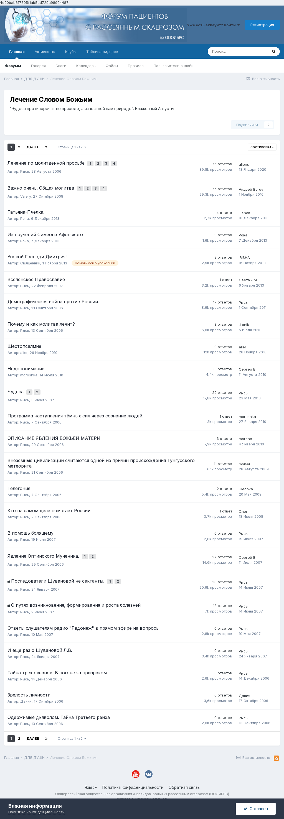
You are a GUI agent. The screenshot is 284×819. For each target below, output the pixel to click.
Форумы (13, 65)
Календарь (86, 65)
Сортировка (262, 147)
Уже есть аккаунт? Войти (213, 25)
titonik (244, 320)
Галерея (38, 65)
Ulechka (246, 483)
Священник (30, 259)
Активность (45, 51)
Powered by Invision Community (142, 789)
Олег (243, 505)
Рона (24, 214)
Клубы (70, 51)
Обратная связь (184, 776)
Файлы (112, 65)
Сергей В (247, 365)
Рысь (24, 169)
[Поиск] (238, 51)
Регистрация (262, 24)
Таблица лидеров (102, 51)
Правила (136, 65)
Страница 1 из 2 (72, 147)
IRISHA (244, 253)
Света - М (248, 276)
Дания (26, 691)
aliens (244, 163)
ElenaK (244, 208)
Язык (91, 776)
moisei (244, 458)
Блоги (61, 65)
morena (245, 432)
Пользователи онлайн (173, 65)
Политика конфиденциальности (132, 776)
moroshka (28, 371)
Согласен (256, 808)
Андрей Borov (251, 186)
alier (23, 348)
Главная (17, 54)
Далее (32, 147)
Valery (25, 192)
